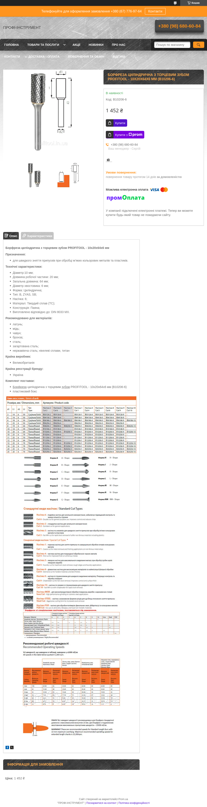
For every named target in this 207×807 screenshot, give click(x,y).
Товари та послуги (43, 44)
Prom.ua (123, 799)
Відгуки (119, 56)
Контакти (155, 11)
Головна (11, 44)
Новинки (96, 44)
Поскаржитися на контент (101, 803)
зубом (66, 387)
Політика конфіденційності (134, 803)
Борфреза (20, 387)
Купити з (128, 135)
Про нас (118, 44)
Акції (76, 44)
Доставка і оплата (44, 56)
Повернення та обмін (86, 56)
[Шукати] (198, 45)
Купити (120, 123)
